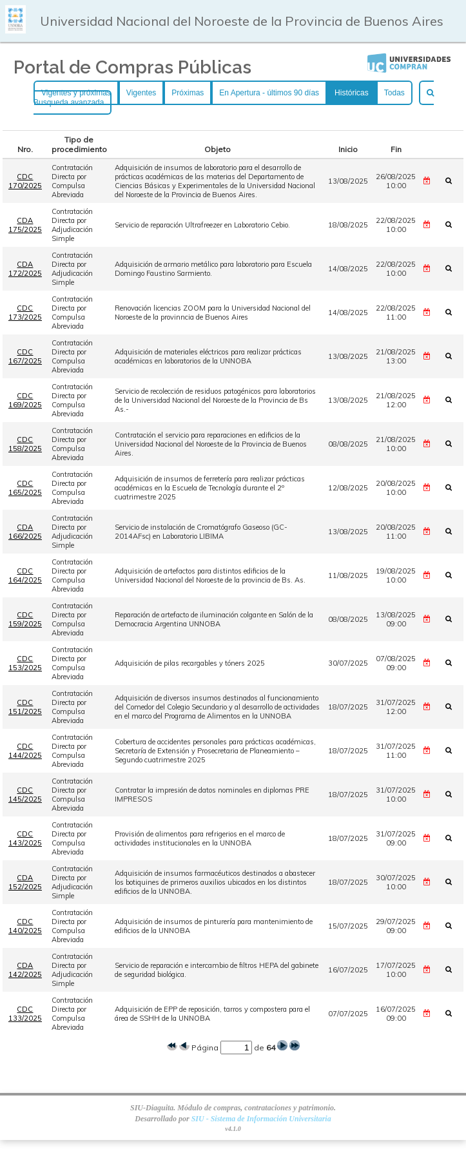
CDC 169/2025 (25, 400)
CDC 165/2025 (25, 488)
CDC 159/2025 (25, 619)
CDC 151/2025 (25, 707)
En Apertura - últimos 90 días (269, 92)
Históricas (352, 92)
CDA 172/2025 (25, 269)
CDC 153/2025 (25, 663)
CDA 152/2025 (25, 882)
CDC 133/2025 (25, 1014)
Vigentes (141, 92)
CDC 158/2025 (25, 444)
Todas (394, 92)
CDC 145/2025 (25, 795)
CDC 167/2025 (25, 356)
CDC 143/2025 (25, 838)
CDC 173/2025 (25, 313)
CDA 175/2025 (25, 225)
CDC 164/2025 (25, 575)
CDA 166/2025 (25, 532)
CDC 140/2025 (25, 926)
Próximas (187, 92)
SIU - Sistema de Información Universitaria (261, 1118)
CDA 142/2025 (25, 970)
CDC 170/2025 (25, 181)
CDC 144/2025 (25, 751)
